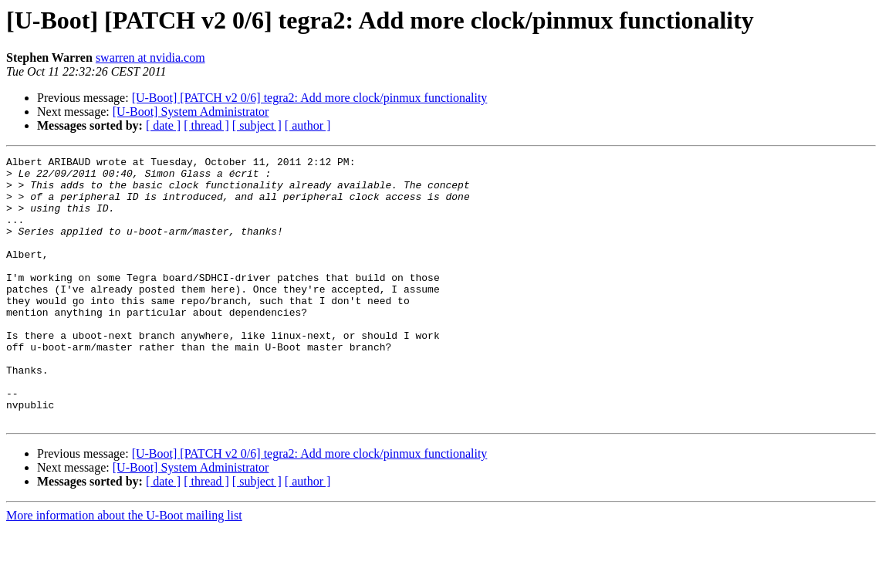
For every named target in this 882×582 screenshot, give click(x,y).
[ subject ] (257, 125)
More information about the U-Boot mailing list (124, 568)
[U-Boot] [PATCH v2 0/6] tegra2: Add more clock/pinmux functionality (310, 97)
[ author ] (308, 125)
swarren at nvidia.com (150, 57)
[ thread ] (206, 125)
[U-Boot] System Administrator (191, 111)
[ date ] (163, 125)
